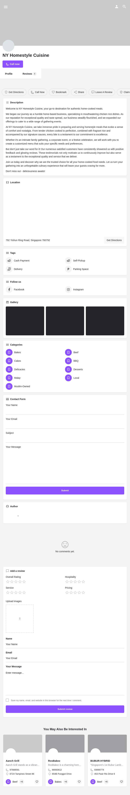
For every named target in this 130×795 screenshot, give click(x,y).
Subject (65, 437)
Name (9, 638)
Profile (9, 73)
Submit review (65, 709)
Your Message (65, 465)
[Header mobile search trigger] (124, 6)
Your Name (65, 409)
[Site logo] (31, 7)
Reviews (29, 73)
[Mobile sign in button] (116, 6)
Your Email (65, 423)
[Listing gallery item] (25, 320)
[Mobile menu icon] (5, 7)
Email (9, 652)
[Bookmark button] (37, 781)
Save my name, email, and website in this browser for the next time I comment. (46, 700)
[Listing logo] (8, 46)
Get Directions (114, 240)
